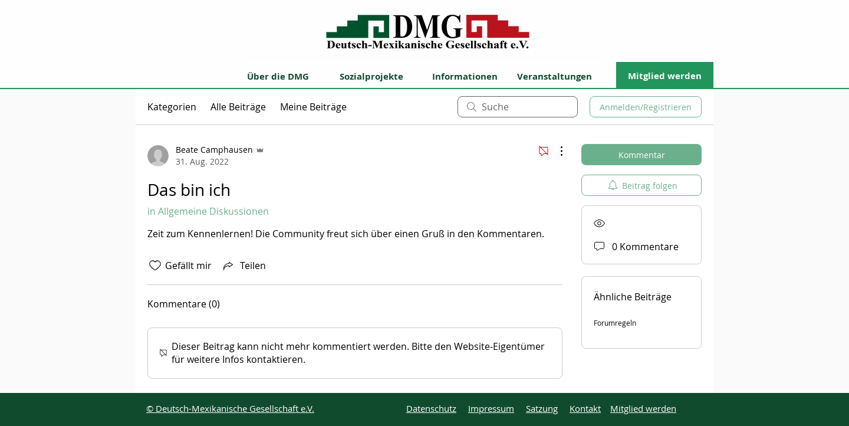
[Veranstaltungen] (562, 75)
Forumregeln (615, 322)
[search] (518, 106)
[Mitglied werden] (664, 75)
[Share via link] (243, 265)
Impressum (491, 408)
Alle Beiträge (238, 106)
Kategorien (171, 106)
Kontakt (585, 408)
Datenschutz (431, 408)
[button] (285, 75)
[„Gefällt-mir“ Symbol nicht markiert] (155, 265)
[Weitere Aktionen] (555, 151)
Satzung (542, 408)
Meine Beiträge (313, 106)
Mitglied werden (643, 408)
